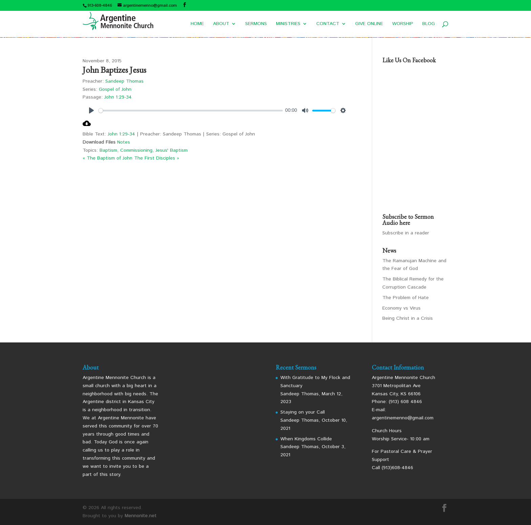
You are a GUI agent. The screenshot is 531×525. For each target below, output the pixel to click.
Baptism (108, 150)
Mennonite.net (140, 515)
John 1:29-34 (118, 97)
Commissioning (136, 150)
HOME (197, 24)
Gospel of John (115, 89)
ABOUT (221, 24)
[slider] (191, 110)
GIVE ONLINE (369, 24)
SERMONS (256, 24)
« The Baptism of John (107, 158)
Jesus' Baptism (171, 150)
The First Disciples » (156, 158)
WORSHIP (402, 24)
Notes (123, 142)
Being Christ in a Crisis (407, 318)
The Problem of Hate (405, 297)
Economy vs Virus (401, 308)
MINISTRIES (288, 24)
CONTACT (327, 24)
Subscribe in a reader (405, 233)
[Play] (91, 110)
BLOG (428, 24)
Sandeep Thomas (124, 81)
